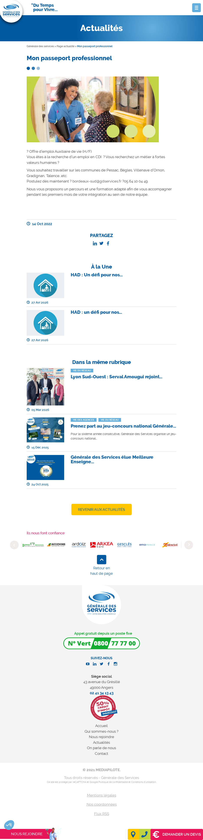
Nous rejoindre (101, 737)
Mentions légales (101, 795)
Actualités (101, 742)
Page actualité (65, 46)
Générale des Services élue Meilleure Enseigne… (112, 459)
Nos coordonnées (102, 804)
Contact (101, 753)
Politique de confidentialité (113, 782)
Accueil (101, 726)
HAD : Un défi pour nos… (97, 274)
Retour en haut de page (101, 571)
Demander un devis (177, 834)
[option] (33, 545)
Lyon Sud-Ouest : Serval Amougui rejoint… (116, 376)
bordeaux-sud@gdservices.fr (96, 181)
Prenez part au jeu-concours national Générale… (123, 426)
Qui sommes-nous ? (101, 731)
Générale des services (40, 46)
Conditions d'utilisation (143, 782)
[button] (9, 825)
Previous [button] (14, 545)
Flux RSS (101, 814)
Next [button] (188, 545)
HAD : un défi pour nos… (96, 312)
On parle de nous (101, 748)
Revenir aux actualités (101, 509)
